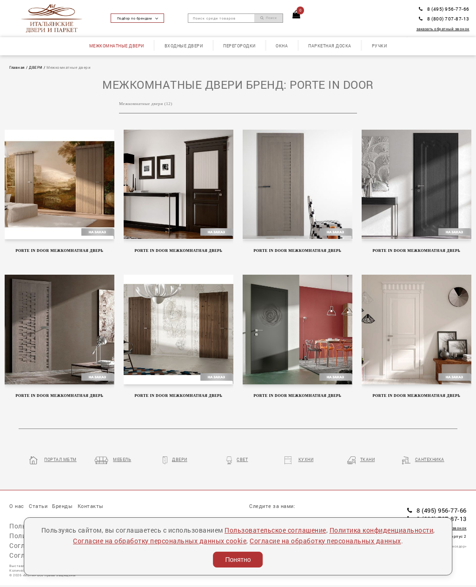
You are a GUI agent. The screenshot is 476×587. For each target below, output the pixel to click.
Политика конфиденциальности (382, 530)
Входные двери (184, 45)
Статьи (38, 505)
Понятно (238, 559)
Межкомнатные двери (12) (145, 103)
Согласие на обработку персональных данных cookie (159, 540)
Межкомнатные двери (116, 45)
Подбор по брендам (137, 18)
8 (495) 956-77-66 (444, 9)
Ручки (379, 45)
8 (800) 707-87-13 (444, 18)
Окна (282, 45)
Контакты (91, 505)
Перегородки (239, 45)
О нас (16, 505)
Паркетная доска (329, 45)
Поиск (268, 18)
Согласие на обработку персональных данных (325, 540)
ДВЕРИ (36, 67)
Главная (17, 67)
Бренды (62, 505)
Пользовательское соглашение (275, 530)
